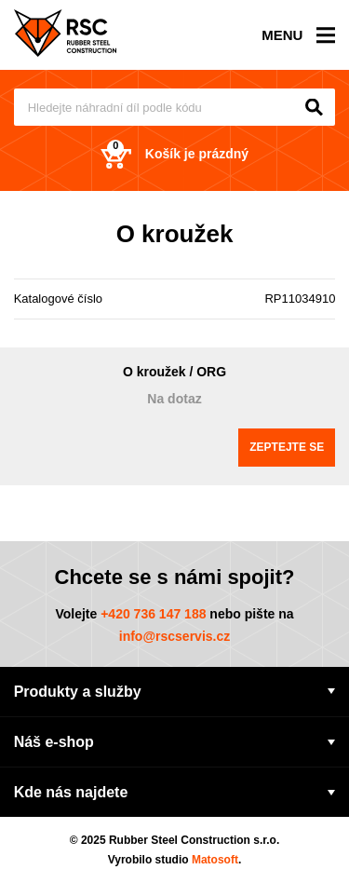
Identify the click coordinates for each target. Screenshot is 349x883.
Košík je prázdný (174, 154)
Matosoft (215, 859)
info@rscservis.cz (175, 636)
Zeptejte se (286, 447)
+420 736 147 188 (153, 613)
